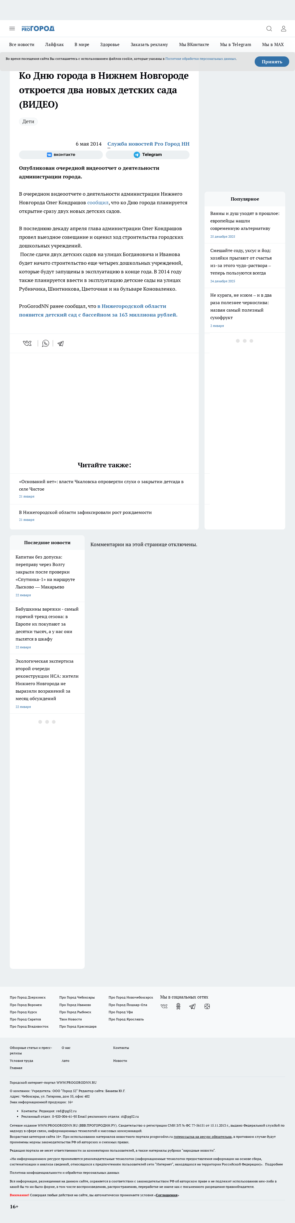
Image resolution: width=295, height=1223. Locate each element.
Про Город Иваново (75, 1005)
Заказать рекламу (149, 44)
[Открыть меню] (12, 28)
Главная (16, 1068)
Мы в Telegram (235, 44)
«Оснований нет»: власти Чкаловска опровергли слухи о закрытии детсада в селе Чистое (104, 489)
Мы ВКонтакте (194, 44)
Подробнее (274, 1164)
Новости (120, 1060)
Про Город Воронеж (26, 1005)
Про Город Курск (23, 1012)
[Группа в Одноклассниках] (178, 1006)
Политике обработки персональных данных (200, 58)
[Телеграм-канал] (148, 155)
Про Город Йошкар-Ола (128, 1005)
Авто (65, 1060)
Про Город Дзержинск (28, 997)
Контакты (121, 1047)
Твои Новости (70, 1019)
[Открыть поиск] (269, 28)
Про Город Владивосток (29, 1026)
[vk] (28, 343)
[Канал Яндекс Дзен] (207, 1006)
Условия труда (21, 1060)
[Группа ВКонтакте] (61, 155)
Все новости (21, 44)
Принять (272, 61)
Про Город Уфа (121, 1012)
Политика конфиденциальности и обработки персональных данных (64, 1172)
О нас (66, 1047)
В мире (82, 44)
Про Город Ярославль (126, 1019)
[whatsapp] (45, 343)
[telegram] (62, 343)
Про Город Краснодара (78, 1026)
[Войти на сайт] (283, 28)
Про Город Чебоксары (77, 997)
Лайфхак (54, 44)
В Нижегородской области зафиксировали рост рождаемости (104, 516)
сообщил (98, 202)
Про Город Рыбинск (75, 1012)
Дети (28, 121)
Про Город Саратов (25, 1019)
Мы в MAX (273, 44)
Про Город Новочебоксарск (131, 997)
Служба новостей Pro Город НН (148, 143)
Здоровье (110, 44)
